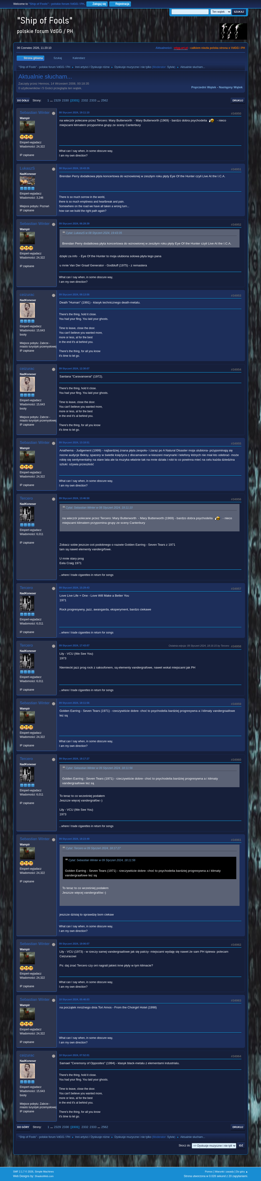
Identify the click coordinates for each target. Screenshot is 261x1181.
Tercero (26, 498)
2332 (84, 100)
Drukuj (238, 100)
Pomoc (209, 1171)
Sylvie (171, 67)
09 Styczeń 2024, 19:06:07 (74, 943)
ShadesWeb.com (44, 1176)
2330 (65, 100)
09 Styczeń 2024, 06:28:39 (74, 223)
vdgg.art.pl (181, 48)
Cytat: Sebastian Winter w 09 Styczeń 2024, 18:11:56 (99, 768)
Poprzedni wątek (203, 87)
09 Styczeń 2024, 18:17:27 (74, 758)
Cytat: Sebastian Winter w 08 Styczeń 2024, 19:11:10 (99, 507)
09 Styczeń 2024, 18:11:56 (74, 702)
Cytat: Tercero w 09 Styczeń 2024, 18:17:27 (93, 848)
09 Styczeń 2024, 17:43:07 (74, 645)
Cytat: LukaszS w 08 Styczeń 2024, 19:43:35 (94, 233)
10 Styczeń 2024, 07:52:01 (74, 1055)
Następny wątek (231, 87)
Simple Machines (44, 1171)
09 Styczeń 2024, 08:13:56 (74, 294)
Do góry (23, 1127)
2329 (57, 100)
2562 (104, 100)
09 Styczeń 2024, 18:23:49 (74, 838)
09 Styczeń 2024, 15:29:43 (74, 587)
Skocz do (184, 1145)
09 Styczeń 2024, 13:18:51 (74, 442)
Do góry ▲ (242, 1171)
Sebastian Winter (35, 112)
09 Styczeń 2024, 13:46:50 (74, 498)
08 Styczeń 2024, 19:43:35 (74, 168)
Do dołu (23, 100)
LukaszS (27, 168)
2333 (92, 100)
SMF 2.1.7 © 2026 (23, 1171)
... (52, 100)
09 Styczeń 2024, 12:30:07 (74, 368)
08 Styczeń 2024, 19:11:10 (74, 112)
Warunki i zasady (224, 1171)
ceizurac (27, 294)
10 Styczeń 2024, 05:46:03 (74, 999)
